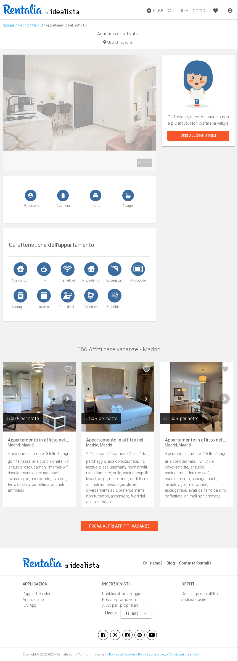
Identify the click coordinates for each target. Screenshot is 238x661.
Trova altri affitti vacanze (119, 526)
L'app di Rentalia (36, 593)
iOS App (29, 605)
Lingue (111, 613)
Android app (33, 599)
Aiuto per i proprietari (120, 605)
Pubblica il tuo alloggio (121, 593)
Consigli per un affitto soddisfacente (199, 596)
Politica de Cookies (122, 654)
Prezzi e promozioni (119, 599)
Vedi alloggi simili (198, 135)
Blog (170, 563)
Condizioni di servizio (184, 654)
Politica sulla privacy (152, 654)
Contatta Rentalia (195, 563)
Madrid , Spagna (117, 42)
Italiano (136, 613)
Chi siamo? (153, 563)
